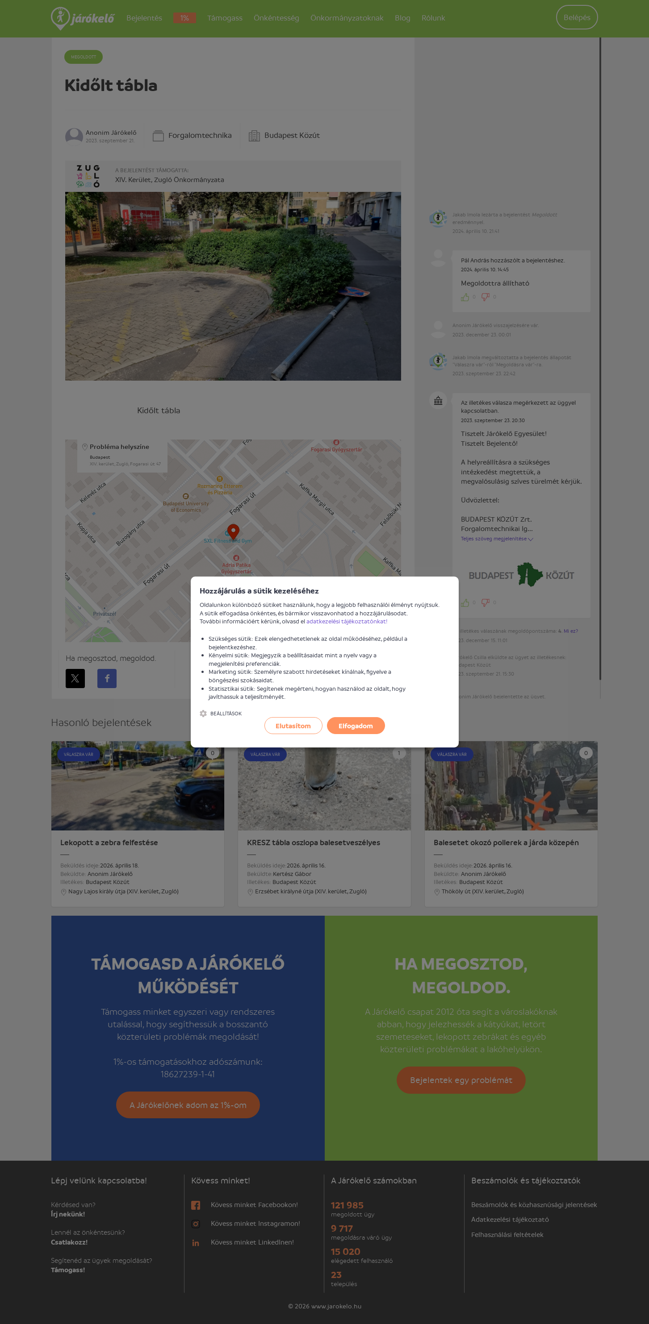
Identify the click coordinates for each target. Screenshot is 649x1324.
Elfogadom (356, 725)
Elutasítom (293, 725)
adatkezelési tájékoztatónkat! (347, 621)
